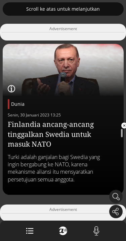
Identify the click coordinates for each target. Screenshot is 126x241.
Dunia (18, 104)
